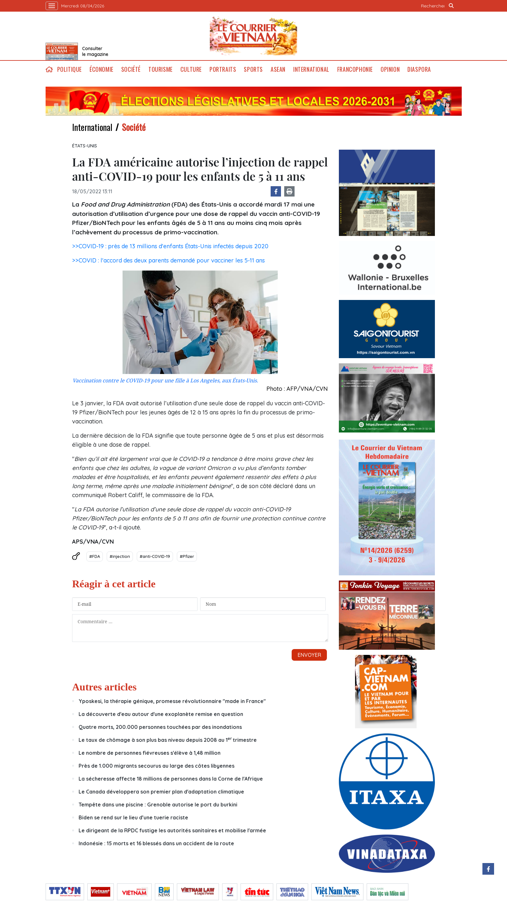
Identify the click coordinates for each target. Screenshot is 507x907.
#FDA (94, 556)
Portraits (223, 69)
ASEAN (278, 69)
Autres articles (104, 687)
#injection (120, 556)
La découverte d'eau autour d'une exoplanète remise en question (161, 714)
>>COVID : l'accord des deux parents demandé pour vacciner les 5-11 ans (168, 260)
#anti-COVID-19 (155, 556)
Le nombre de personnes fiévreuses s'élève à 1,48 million (150, 753)
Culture (191, 69)
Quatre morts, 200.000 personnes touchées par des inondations (161, 727)
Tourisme (160, 69)
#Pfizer (187, 556)
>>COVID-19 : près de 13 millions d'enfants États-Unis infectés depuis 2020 (170, 246)
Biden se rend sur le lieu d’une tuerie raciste (133, 817)
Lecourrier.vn (253, 35)
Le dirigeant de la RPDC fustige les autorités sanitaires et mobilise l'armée (172, 830)
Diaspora (419, 69)
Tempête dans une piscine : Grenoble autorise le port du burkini (158, 804)
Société (131, 69)
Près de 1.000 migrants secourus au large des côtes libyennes (157, 766)
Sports (253, 69)
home (49, 69)
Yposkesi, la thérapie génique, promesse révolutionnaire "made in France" (172, 701)
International (311, 69)
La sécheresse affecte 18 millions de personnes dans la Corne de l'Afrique (171, 778)
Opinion (390, 69)
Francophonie (355, 69)
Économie (101, 69)
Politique (69, 69)
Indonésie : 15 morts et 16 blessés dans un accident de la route (156, 843)
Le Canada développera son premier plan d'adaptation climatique (161, 791)
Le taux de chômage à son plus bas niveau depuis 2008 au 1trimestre (168, 740)
